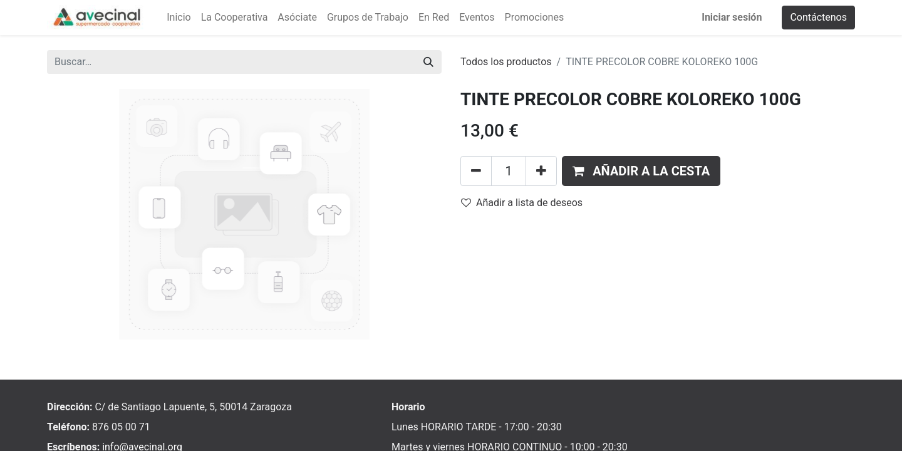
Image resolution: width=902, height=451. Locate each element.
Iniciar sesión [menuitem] (732, 17)
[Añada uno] (541, 171)
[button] (641, 171)
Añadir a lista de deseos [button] (522, 203)
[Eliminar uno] (476, 171)
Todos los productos (506, 62)
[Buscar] (428, 62)
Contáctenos (818, 17)
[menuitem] (178, 17)
